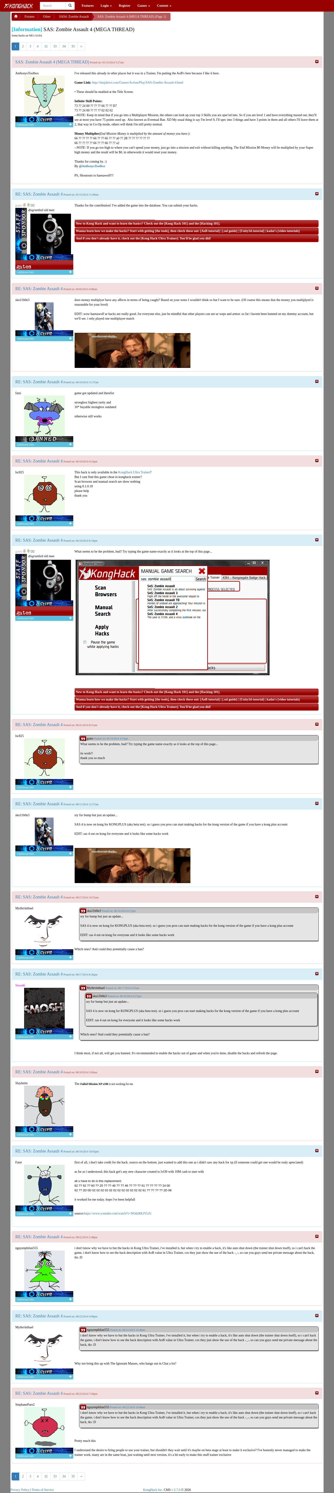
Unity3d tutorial (252, 231)
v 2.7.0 (175, 1490)
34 (64, 46)
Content (164, 5)
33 (55, 46)
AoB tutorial (210, 231)
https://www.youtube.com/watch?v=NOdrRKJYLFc (117, 1213)
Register (124, 5)
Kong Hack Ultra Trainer (159, 238)
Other (47, 16)
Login (106, 5)
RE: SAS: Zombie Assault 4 (39, 194)
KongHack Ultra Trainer (134, 472)
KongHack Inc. (153, 1490)
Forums (30, 16)
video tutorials (289, 231)
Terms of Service (43, 1490)
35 (73, 46)
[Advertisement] (207, 18)
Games (143, 5)
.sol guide (229, 231)
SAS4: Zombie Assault (74, 16)
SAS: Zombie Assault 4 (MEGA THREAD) (52, 62)
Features (88, 5)
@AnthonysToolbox (92, 166)
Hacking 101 (209, 223)
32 (46, 46)
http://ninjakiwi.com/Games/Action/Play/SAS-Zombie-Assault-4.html (137, 82)
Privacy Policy (19, 1490)
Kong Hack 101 (176, 223)
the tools (161, 231)
